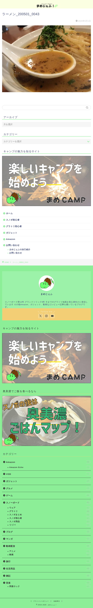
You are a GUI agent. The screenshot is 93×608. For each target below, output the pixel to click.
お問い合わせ (13, 245)
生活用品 (48, 568)
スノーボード (48, 502)
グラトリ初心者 (14, 226)
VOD (48, 473)
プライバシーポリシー (41, 601)
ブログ (48, 531)
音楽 (48, 582)
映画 (49, 554)
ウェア (49, 507)
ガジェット (11, 233)
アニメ (49, 551)
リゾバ (49, 525)
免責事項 (57, 601)
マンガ (48, 538)
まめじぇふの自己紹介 (19, 249)
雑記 (48, 575)
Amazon (10, 239)
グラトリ (49, 511)
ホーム (9, 213)
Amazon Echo (49, 467)
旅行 (48, 561)
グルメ (48, 488)
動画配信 (48, 545)
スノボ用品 (49, 521)
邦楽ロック (49, 586)
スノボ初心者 (13, 220)
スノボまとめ (49, 514)
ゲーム (48, 495)
